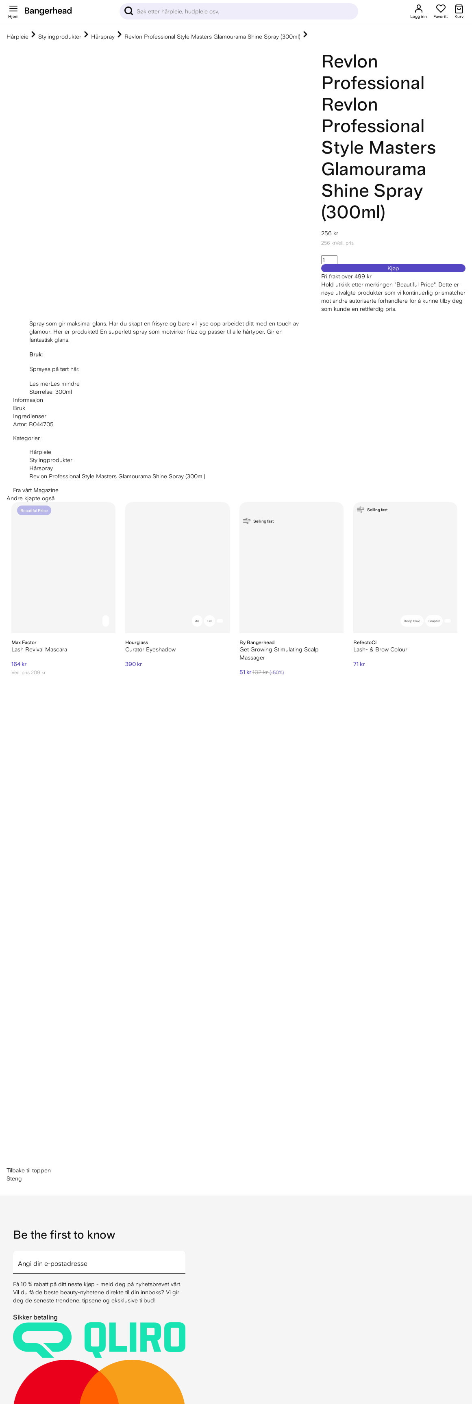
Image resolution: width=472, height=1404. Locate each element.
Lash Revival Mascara (39, 649)
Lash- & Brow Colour (380, 649)
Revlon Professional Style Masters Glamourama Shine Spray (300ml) (212, 36)
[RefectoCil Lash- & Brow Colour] (405, 567)
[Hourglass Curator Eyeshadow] (177, 567)
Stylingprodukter (59, 36)
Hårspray (103, 36)
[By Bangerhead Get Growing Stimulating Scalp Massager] (291, 567)
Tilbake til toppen (29, 867)
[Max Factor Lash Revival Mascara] (63, 567)
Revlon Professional (372, 71)
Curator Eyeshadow (150, 649)
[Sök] (239, 11)
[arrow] (182, 954)
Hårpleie (17, 36)
